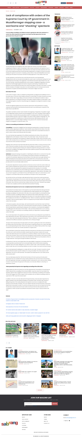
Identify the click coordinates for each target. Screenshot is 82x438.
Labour (55, 380)
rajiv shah (26, 338)
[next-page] (9, 343)
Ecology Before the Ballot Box (12, 335)
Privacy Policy (35, 405)
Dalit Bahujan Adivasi (65, 21)
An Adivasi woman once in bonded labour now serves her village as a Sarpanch (67, 18)
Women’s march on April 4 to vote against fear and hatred (67, 32)
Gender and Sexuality (58, 370)
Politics (8, 11)
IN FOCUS (57, 46)
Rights (56, 61)
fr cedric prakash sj (63, 336)
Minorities (56, 53)
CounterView (63, 60)
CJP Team (62, 72)
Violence (62, 27)
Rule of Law (12, 11)
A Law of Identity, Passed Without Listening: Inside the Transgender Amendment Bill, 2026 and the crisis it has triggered (63, 372)
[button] (74, 3)
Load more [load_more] (40, 390)
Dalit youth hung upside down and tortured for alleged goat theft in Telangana (23, 316)
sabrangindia (9, 29)
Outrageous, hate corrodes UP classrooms (15, 303)
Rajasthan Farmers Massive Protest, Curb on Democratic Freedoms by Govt (67, 39)
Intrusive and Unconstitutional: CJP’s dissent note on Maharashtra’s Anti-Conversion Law (67, 77)
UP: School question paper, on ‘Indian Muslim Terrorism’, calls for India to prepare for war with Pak (27, 313)
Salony (55, 353)
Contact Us (69, 3)
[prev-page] (7, 343)
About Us (63, 3)
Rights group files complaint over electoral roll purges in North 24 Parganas (67, 57)
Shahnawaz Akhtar (64, 52)
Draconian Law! (62, 335)
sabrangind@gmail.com (71, 417)
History (19, 370)
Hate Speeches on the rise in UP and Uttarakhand (17, 306)
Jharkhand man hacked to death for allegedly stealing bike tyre (67, 25)
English (40, 4)
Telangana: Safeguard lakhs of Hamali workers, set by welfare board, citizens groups (62, 383)
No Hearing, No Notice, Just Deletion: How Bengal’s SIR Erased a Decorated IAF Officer (67, 49)
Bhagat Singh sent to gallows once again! (27, 371)
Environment (8, 333)
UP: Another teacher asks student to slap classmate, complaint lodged (22, 309)
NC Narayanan (9, 336)
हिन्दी (44, 4)
